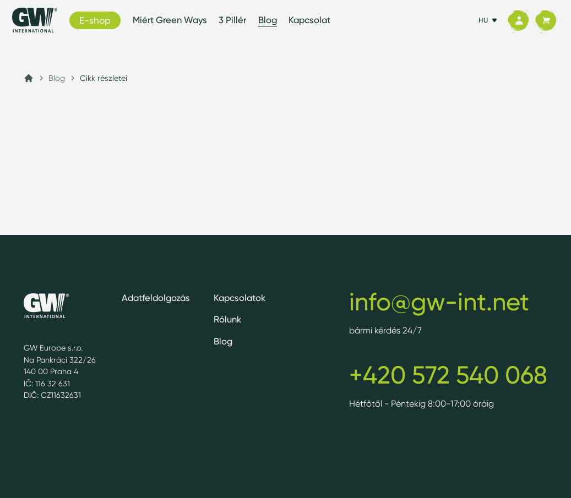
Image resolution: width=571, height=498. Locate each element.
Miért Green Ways (170, 19)
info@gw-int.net (439, 301)
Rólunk (227, 319)
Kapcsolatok (239, 297)
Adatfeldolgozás (156, 297)
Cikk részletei (103, 78)
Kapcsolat (309, 19)
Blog (267, 19)
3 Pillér (232, 19)
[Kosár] (545, 20)
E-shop (95, 20)
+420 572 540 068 (448, 374)
